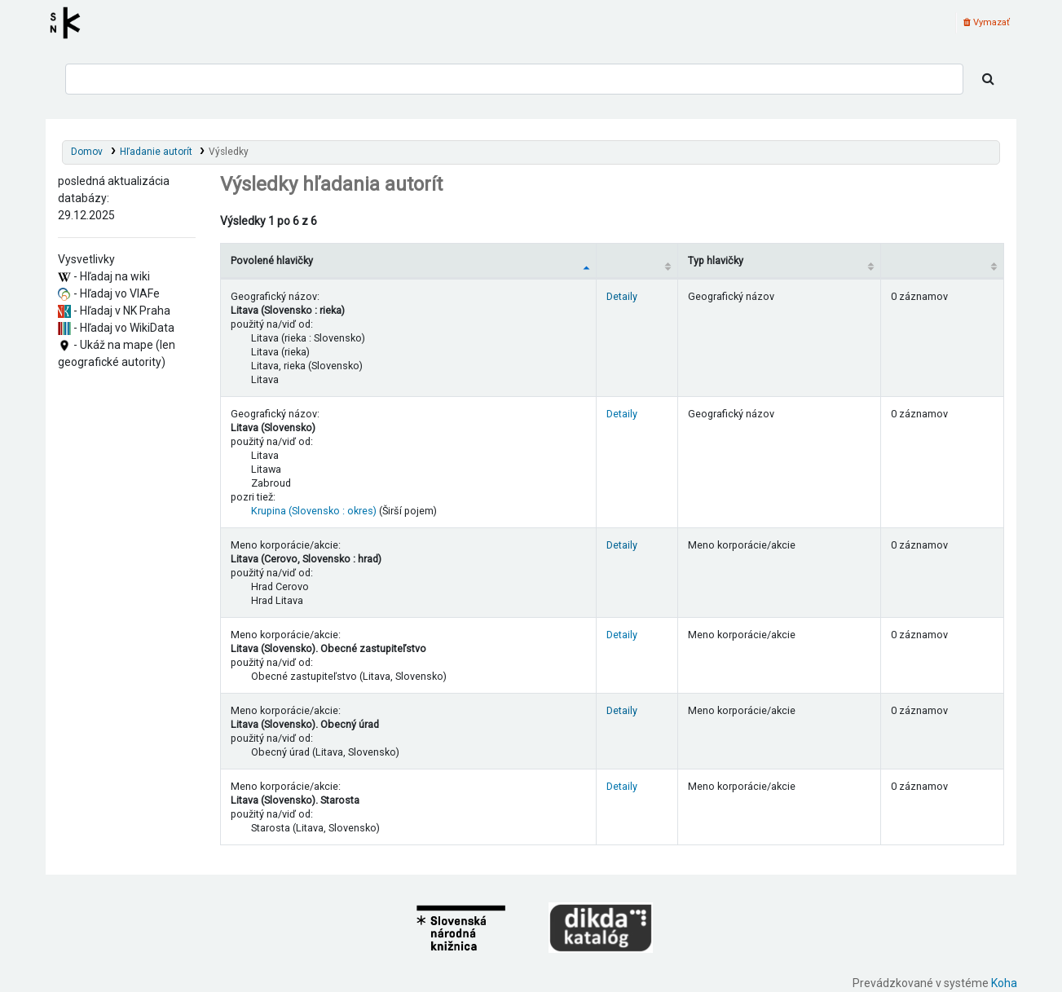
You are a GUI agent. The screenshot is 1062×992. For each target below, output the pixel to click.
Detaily (621, 296)
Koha (1004, 983)
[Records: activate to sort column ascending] (942, 260)
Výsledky (229, 151)
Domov (87, 151)
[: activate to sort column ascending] (636, 260)
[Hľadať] (988, 79)
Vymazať (986, 22)
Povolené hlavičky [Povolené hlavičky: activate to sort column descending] (272, 260)
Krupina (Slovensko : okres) (314, 511)
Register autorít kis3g (70, 23)
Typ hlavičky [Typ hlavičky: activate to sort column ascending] (715, 260)
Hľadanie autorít (156, 151)
